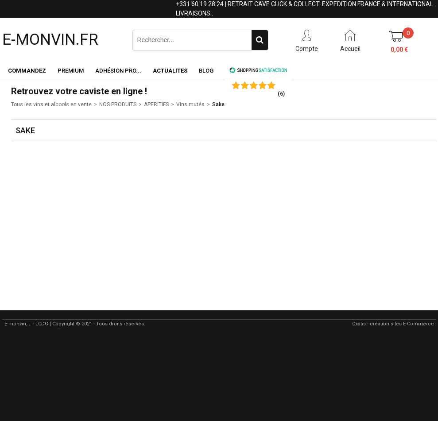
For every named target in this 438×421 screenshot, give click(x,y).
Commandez (27, 70)
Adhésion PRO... (118, 70)
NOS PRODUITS (117, 104)
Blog (206, 70)
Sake (218, 104)
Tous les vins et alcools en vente (51, 104)
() (281, 93)
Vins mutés (190, 104)
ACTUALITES (170, 70)
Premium (71, 70)
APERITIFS (156, 104)
